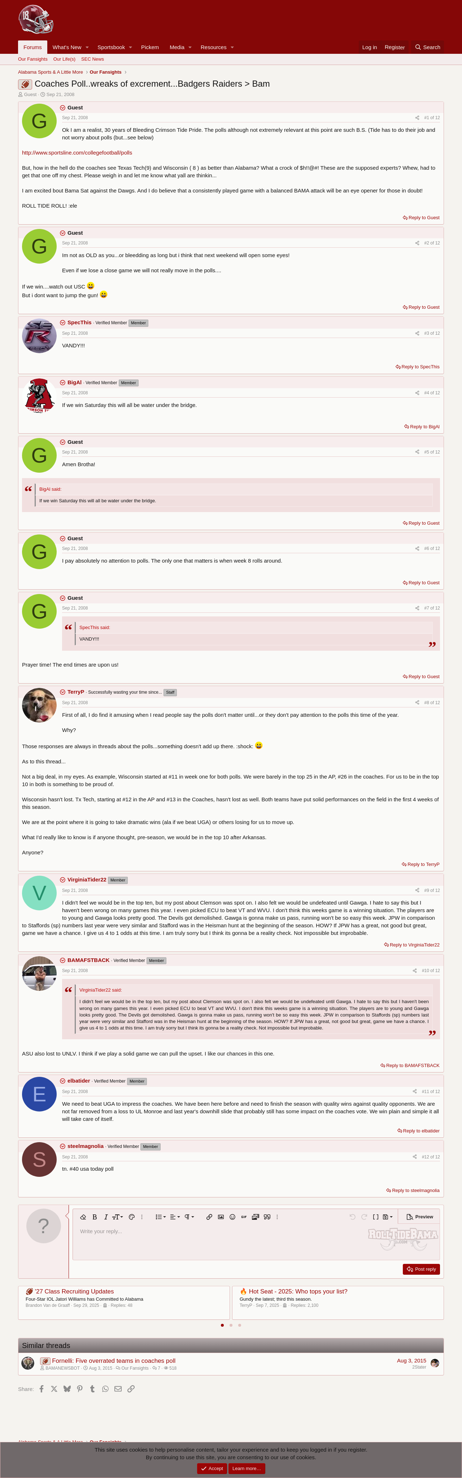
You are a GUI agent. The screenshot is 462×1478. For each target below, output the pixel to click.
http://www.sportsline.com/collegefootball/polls (77, 152)
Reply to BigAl (425, 426)
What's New (67, 47)
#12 (426, 1157)
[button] (87, 47)
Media (177, 47)
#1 (427, 117)
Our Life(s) (64, 59)
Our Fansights (33, 59)
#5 (427, 452)
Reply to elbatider (421, 1131)
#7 (427, 608)
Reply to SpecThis (421, 366)
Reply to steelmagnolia (416, 1190)
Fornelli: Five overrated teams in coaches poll (113, 1360)
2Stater (419, 1367)
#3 (427, 333)
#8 (427, 702)
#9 (427, 890)
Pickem (150, 47)
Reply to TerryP (423, 864)
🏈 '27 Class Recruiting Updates (70, 1291)
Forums (32, 47)
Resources (214, 47)
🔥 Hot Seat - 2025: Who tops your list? (294, 1291)
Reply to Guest (424, 217)
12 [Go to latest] (437, 117)
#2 (427, 243)
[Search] (427, 47)
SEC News (92, 59)
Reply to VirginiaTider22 (415, 945)
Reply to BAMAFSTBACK (413, 1065)
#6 (427, 548)
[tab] (222, 1325)
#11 (426, 1091)
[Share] (417, 118)
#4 (427, 392)
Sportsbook (111, 47)
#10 (426, 970)
